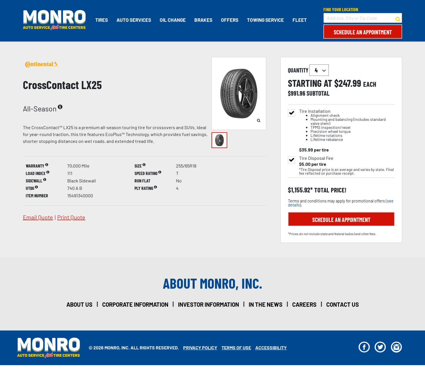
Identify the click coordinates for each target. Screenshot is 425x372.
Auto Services (133, 20)
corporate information (135, 304)
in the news (265, 304)
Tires (101, 20)
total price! (329, 190)
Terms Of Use (236, 347)
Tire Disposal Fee (316, 158)
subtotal (318, 93)
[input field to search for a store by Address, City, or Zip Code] (362, 18)
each (369, 84)
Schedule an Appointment (363, 32)
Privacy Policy (200, 347)
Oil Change (173, 20)
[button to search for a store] (398, 18)
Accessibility (271, 347)
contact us (342, 304)
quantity (308, 70)
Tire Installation (347, 125)
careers (304, 304)
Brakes (203, 20)
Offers (229, 20)
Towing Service (265, 20)
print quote (71, 217)
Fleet (299, 20)
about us (79, 304)
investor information (208, 304)
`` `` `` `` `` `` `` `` (319, 70)
